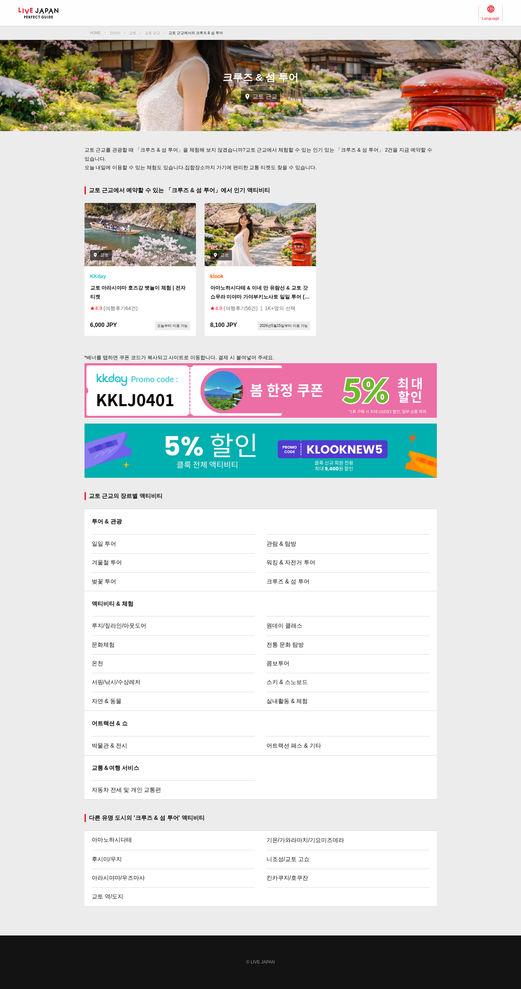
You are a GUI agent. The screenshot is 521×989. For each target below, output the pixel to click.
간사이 (115, 33)
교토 (132, 33)
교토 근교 (152, 33)
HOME (95, 33)
